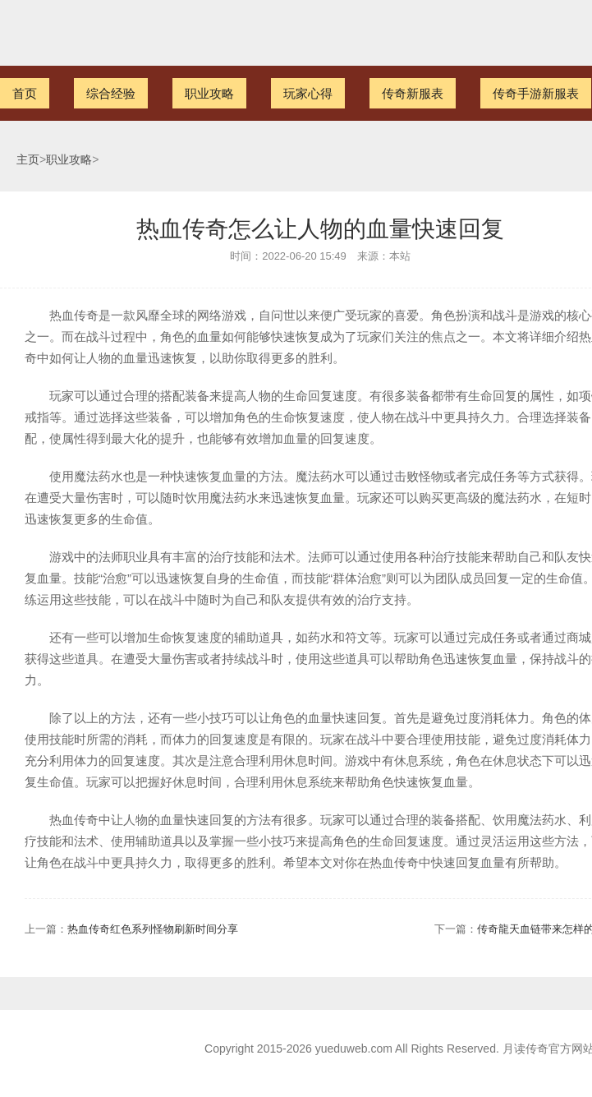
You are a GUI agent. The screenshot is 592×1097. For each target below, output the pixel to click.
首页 (24, 93)
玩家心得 (308, 93)
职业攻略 (209, 93)
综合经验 (110, 93)
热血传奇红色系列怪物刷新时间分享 (152, 929)
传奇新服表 (412, 93)
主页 (27, 160)
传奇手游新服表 (536, 93)
